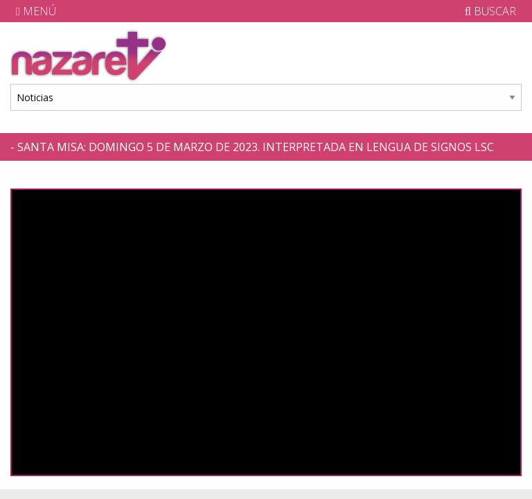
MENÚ (36, 11)
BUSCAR (490, 11)
